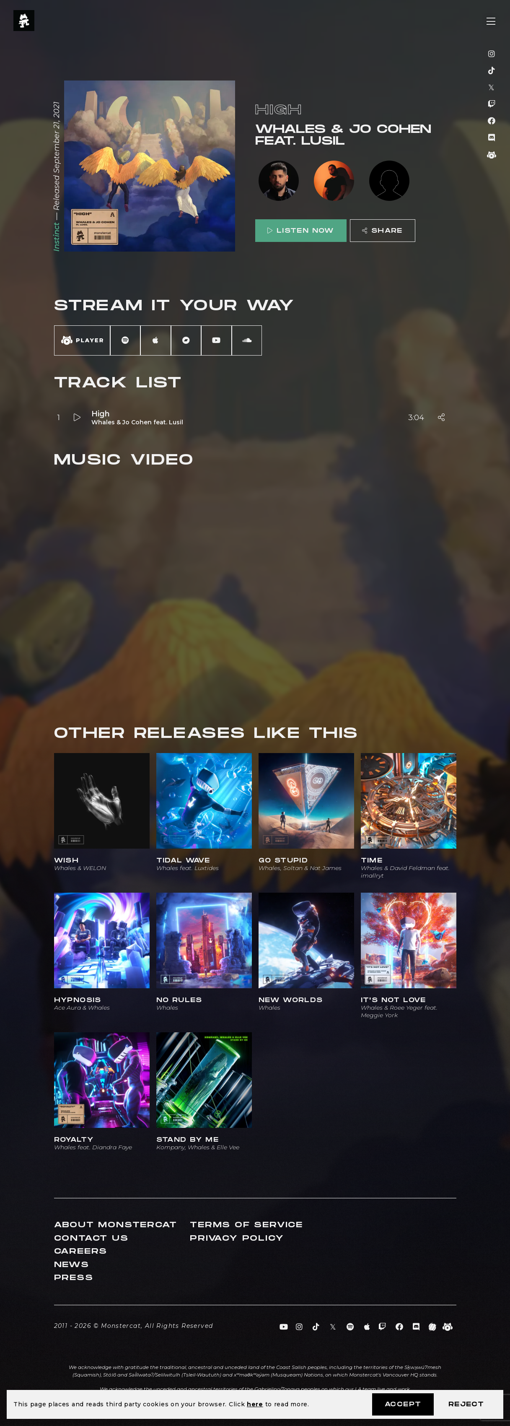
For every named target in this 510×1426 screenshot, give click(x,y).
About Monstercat (115, 1225)
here (255, 1404)
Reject (466, 1404)
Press (73, 1277)
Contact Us (91, 1238)
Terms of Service (246, 1225)
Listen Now (300, 230)
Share (382, 230)
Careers (81, 1251)
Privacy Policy (237, 1238)
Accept (403, 1404)
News (71, 1264)
